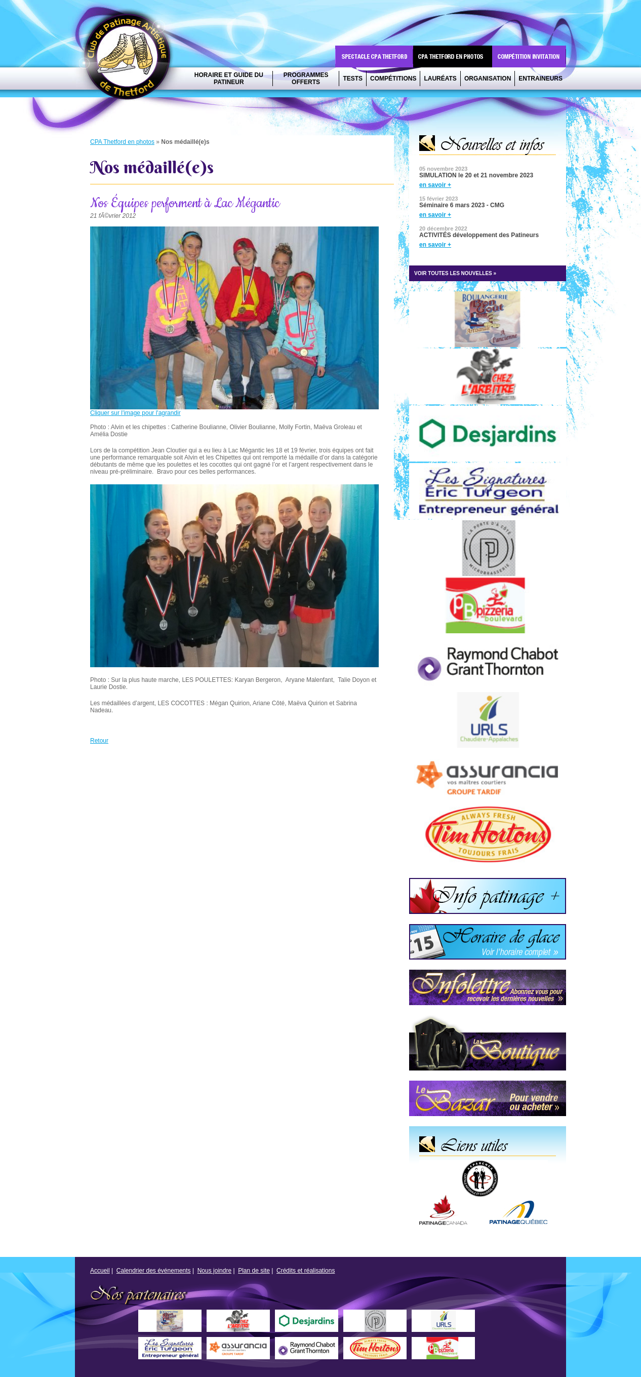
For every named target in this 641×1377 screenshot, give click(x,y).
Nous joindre (214, 1270)
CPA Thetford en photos (122, 141)
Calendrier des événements (153, 1270)
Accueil (100, 1270)
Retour (99, 740)
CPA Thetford (130, 59)
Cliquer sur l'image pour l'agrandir (135, 412)
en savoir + (435, 184)
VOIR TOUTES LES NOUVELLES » (455, 273)
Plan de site (254, 1270)
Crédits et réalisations (305, 1270)
